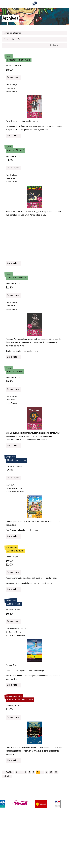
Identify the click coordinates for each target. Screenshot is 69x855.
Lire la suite (13, 136)
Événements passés (35, 39)
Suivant (7, 776)
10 (51, 772)
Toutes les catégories (35, 33)
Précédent (8, 772)
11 (56, 772)
